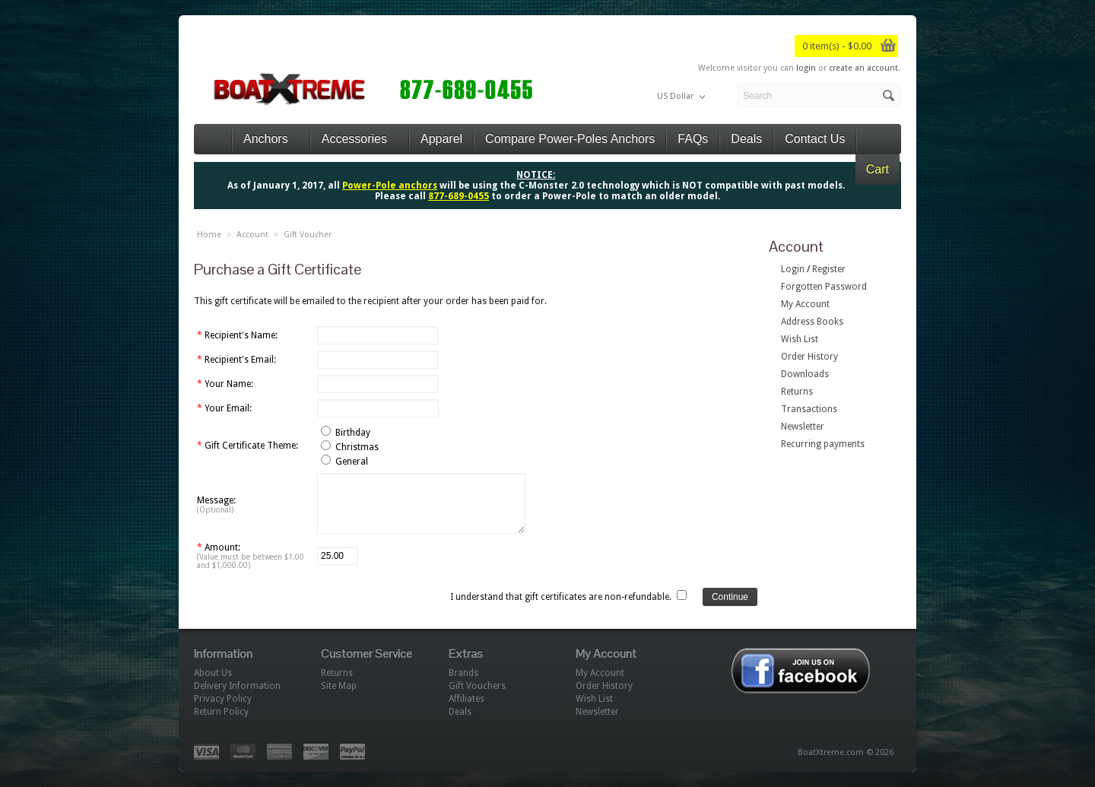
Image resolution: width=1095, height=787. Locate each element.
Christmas (357, 447)
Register (829, 269)
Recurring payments (823, 444)
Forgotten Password (824, 286)
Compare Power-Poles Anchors (570, 138)
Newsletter (802, 426)
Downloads (805, 374)
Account (252, 235)
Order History (809, 356)
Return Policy (221, 711)
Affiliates (466, 698)
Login (793, 269)
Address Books (812, 321)
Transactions (809, 409)
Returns (797, 391)
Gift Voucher (308, 235)
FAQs (693, 138)
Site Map (339, 686)
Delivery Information (237, 686)
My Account (805, 304)
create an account (863, 68)
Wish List (799, 339)
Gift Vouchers (477, 686)
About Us (213, 673)
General (351, 461)
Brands (463, 673)
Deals (746, 138)
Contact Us (815, 138)
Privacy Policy (223, 698)
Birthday (352, 432)
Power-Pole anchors (389, 185)
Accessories (360, 138)
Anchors (271, 138)
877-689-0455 (458, 196)
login (806, 68)
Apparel (441, 138)
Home (209, 235)
